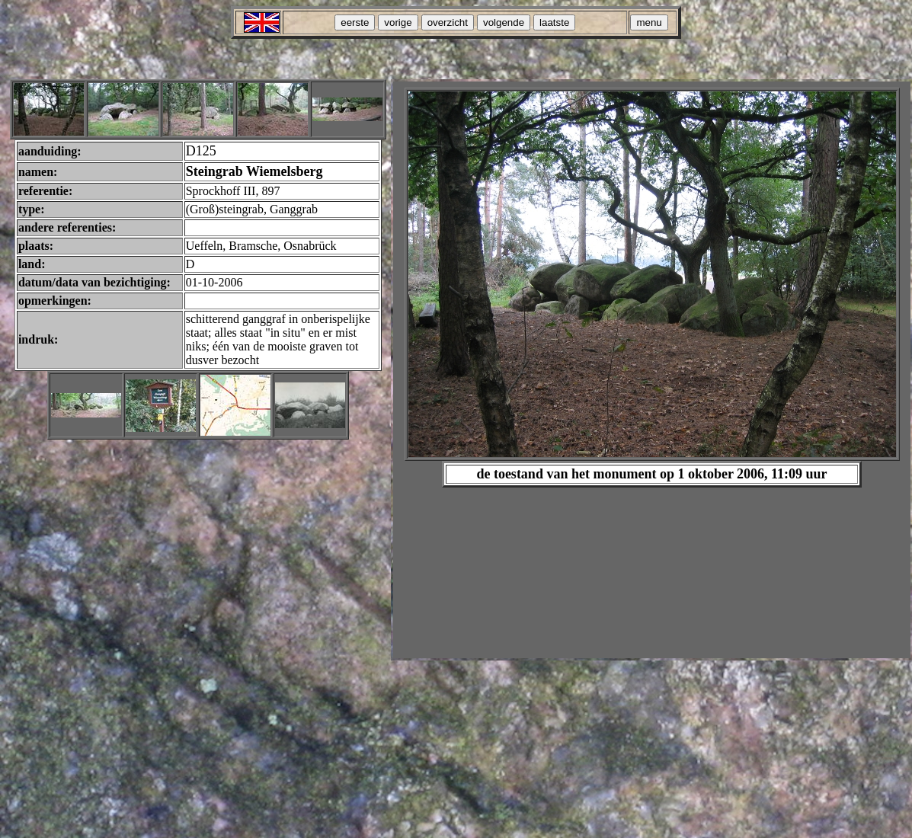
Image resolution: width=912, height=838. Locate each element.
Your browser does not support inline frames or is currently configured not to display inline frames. (651, 370)
